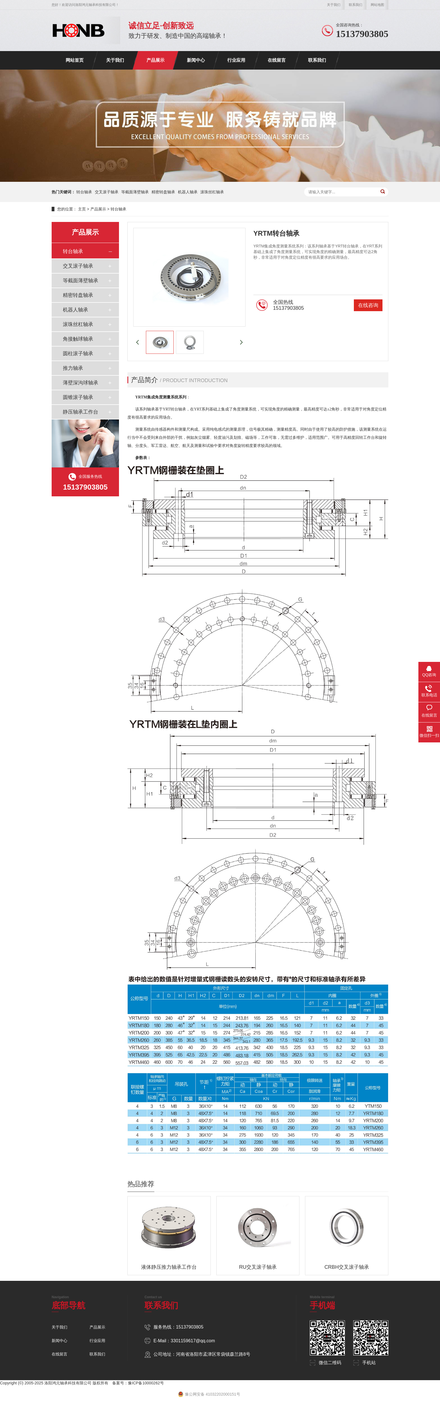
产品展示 (155, 60)
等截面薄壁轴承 (135, 192)
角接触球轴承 (78, 339)
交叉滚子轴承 (106, 192)
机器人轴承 (188, 192)
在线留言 (277, 60)
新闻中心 (196, 60)
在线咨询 (368, 305)
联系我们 (355, 5)
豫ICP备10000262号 (146, 1383)
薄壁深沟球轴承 (80, 383)
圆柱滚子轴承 (78, 353)
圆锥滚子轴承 (78, 397)
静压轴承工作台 (80, 412)
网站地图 (377, 5)
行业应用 (236, 60)
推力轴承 (73, 368)
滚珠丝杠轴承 (212, 192)
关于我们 (333, 5)
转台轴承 (84, 192)
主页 (82, 209)
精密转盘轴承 (163, 192)
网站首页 (75, 60)
